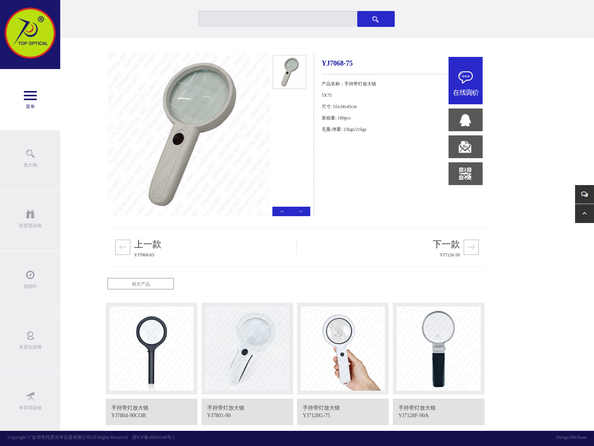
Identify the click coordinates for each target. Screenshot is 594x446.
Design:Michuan (571, 437)
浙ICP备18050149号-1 (153, 437)
